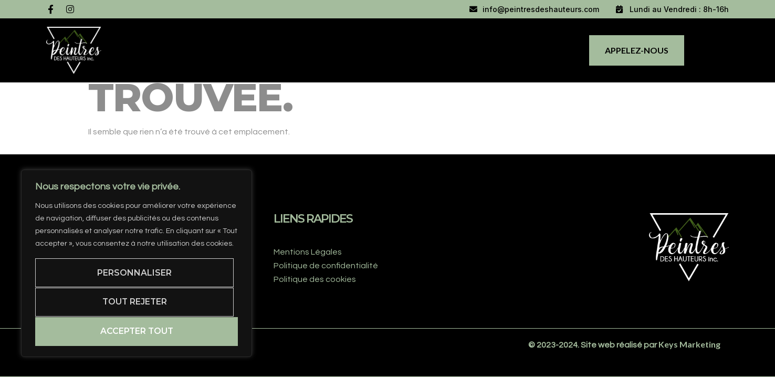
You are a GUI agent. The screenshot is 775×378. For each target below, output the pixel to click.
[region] (136, 263)
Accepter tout (136, 331)
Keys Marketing (689, 344)
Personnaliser (134, 272)
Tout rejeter (134, 302)
